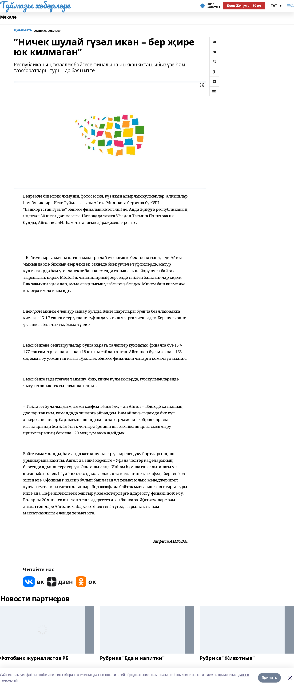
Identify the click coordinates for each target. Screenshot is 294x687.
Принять (269, 677)
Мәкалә (8, 17)
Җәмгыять (23, 30)
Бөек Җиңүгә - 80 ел (244, 5)
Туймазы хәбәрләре (35, 5)
